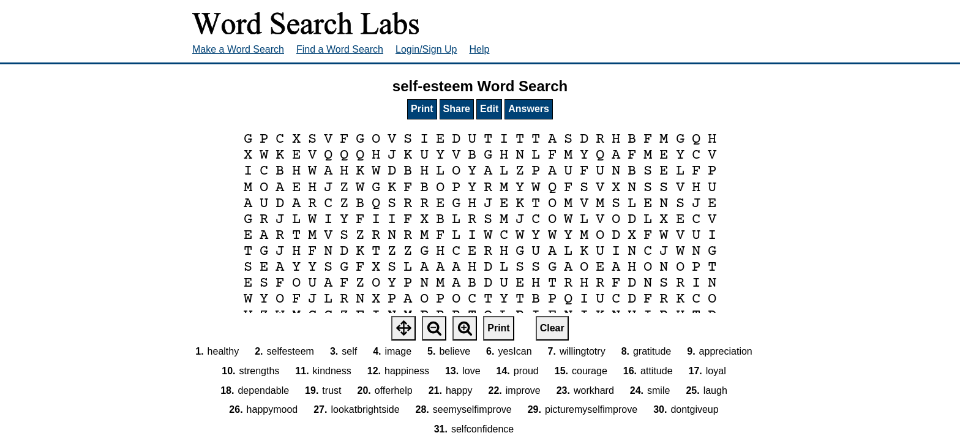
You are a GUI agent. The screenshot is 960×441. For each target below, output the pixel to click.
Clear (552, 328)
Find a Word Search (339, 49)
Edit (489, 109)
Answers (528, 109)
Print (422, 109)
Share (456, 109)
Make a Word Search (238, 49)
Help (480, 49)
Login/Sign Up (426, 49)
